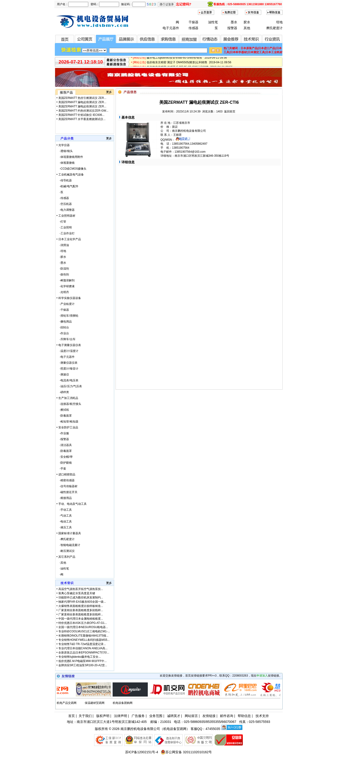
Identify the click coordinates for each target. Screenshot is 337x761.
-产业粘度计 (65, 304)
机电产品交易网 (66, 703)
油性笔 (213, 22)
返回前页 (229, 111)
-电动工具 (64, 521)
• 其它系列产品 (65, 556)
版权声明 (102, 716)
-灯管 (61, 221)
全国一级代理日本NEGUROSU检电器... (83, 627)
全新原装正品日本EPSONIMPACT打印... (83, 652)
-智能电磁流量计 (68, 545)
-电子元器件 (65, 357)
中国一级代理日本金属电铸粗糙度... (80, 618)
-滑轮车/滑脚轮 (67, 315)
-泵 (59, 192)
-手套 (61, 468)
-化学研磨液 (65, 286)
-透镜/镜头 (64, 151)
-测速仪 (62, 374)
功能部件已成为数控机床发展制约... (80, 597)
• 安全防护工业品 (67, 427)
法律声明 (120, 716)
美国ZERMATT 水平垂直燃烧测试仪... (82, 96)
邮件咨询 (226, 716)
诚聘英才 (173, 716)
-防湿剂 (62, 268)
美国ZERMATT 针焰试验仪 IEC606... (81, 117)
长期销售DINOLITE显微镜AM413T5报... (83, 635)
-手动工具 (64, 509)
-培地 (61, 251)
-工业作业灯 (65, 233)
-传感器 (62, 198)
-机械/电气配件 (67, 186)
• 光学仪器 (63, 145)
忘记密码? (183, 4)
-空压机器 (64, 204)
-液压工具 (64, 527)
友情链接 (209, 716)
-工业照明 (64, 227)
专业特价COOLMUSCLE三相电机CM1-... (84, 631)
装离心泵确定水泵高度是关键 (76, 593)
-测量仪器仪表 (66, 362)
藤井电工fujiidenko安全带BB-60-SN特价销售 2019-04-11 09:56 (187, 59)
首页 (71, 716)
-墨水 (61, 262)
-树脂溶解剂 (65, 280)
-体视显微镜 (65, 162)
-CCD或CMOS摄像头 (71, 168)
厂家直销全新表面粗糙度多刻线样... (80, 610)
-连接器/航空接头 (68, 404)
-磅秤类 (62, 392)
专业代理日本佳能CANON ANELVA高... (83, 648)
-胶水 (61, 257)
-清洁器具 (64, 445)
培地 (279, 22)
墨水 (234, 22)
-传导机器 (64, 180)
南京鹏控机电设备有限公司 (140, 729)
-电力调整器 (65, 209)
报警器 (232, 28)
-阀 (59, 574)
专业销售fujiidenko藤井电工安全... (79, 656)
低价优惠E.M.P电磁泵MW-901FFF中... (82, 661)
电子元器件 (171, 28)
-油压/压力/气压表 (69, 386)
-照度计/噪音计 (67, 368)
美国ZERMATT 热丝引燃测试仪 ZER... (82, 100)
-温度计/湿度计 (67, 351)
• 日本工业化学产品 (68, 239)
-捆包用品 (64, 321)
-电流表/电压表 (67, 380)
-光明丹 (62, 292)
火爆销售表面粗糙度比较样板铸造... (80, 606)
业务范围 (155, 716)
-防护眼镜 (64, 462)
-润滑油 (62, 245)
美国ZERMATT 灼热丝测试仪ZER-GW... (83, 113)
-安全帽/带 (64, 456)
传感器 (193, 28)
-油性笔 (62, 568)
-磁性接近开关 (66, 492)
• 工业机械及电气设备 (70, 174)
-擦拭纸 (62, 409)
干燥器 (193, 22)
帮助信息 (244, 716)
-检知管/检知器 (67, 421)
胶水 (247, 22)
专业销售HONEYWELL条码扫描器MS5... (84, 639)
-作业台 (62, 333)
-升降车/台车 (66, 339)
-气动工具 (64, 515)
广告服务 (138, 716)
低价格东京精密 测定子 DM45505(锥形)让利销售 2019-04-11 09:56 (189, 63)
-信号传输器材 (66, 486)
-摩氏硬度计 (65, 539)
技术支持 (262, 716)
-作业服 (62, 433)
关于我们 (85, 716)
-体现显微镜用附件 (69, 157)
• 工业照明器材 (65, 215)
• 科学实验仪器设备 (68, 298)
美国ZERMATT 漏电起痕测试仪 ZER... (82, 104)
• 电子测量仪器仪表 (68, 345)
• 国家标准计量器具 (68, 533)
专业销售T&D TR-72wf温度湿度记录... (82, 644)
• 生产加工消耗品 (67, 398)
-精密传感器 (65, 480)
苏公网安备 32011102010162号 (186, 752)
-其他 (61, 562)
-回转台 (62, 327)
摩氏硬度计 (274, 28)
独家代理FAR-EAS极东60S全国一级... (82, 601)
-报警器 (62, 439)
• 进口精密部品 (65, 474)
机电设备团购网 (122, 703)
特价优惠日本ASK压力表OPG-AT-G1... (82, 623)
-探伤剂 (62, 274)
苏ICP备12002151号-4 (141, 752)
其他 (247, 28)
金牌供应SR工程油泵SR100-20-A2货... (82, 665)
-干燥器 (62, 309)
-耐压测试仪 (65, 551)
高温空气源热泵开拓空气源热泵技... (80, 589)
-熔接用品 (64, 498)
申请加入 (262, 675)
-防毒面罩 (64, 415)
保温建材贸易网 (94, 703)
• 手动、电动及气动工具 (71, 504)
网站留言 (191, 716)
